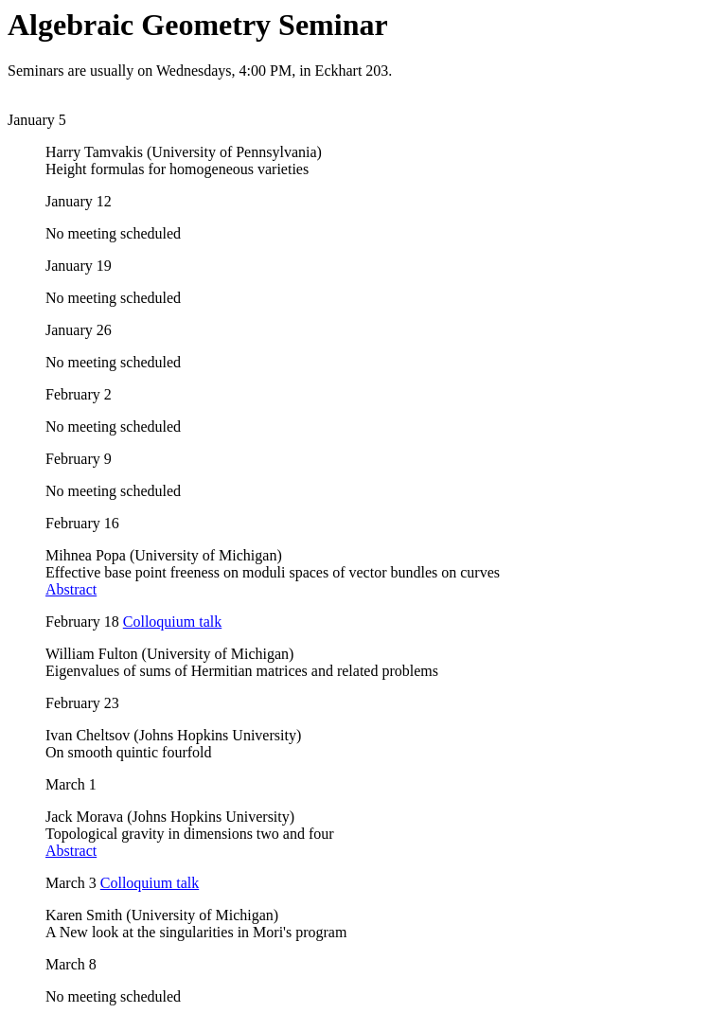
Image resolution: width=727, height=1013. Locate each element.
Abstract (71, 589)
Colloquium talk (172, 621)
